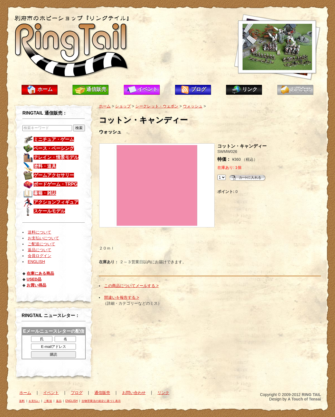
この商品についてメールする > (131, 285)
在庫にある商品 (40, 273)
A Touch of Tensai (304, 399)
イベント (148, 89)
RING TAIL (311, 394)
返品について (39, 250)
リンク (249, 89)
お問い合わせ (134, 392)
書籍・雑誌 (45, 193)
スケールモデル (49, 211)
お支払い (34, 400)
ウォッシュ (193, 106)
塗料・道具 (45, 166)
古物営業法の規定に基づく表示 (101, 400)
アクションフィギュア (56, 202)
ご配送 (48, 400)
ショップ (123, 106)
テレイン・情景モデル (56, 157)
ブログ (198, 89)
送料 (22, 400)
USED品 (34, 279)
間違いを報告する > (121, 297)
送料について (39, 232)
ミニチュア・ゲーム (54, 139)
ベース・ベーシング (54, 148)
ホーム (45, 89)
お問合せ (300, 89)
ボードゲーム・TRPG (55, 184)
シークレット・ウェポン (156, 106)
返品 (59, 400)
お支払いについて (43, 238)
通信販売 (96, 89)
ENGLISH (36, 261)
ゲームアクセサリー (54, 175)
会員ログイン (39, 255)
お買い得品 (36, 285)
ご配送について (41, 244)
